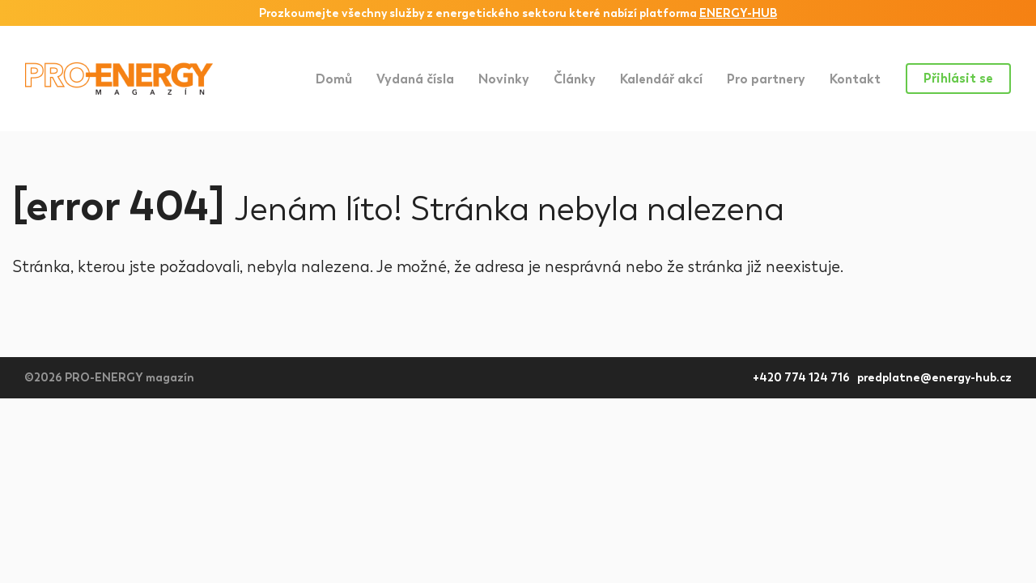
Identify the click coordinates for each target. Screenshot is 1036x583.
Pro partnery (766, 79)
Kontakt (855, 79)
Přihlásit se (958, 78)
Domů (334, 79)
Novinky (503, 79)
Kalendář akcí (661, 79)
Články (575, 79)
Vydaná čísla (415, 79)
